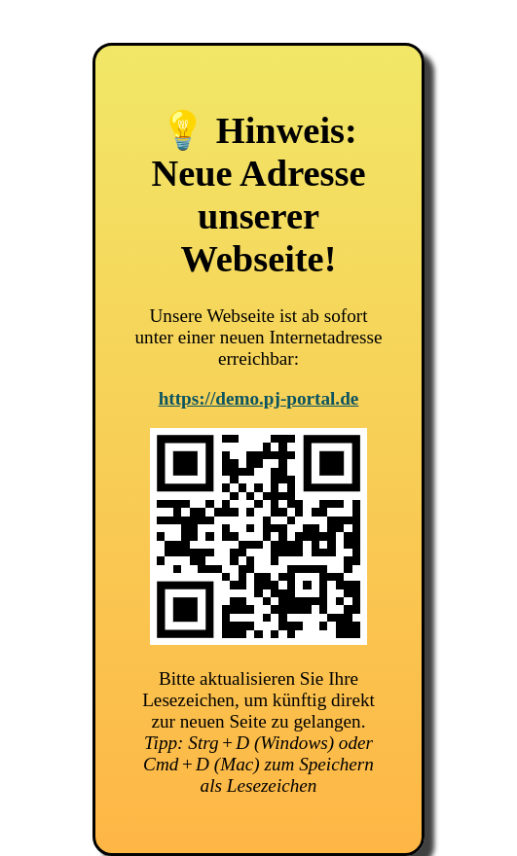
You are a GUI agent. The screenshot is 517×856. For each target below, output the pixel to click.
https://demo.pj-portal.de (259, 398)
